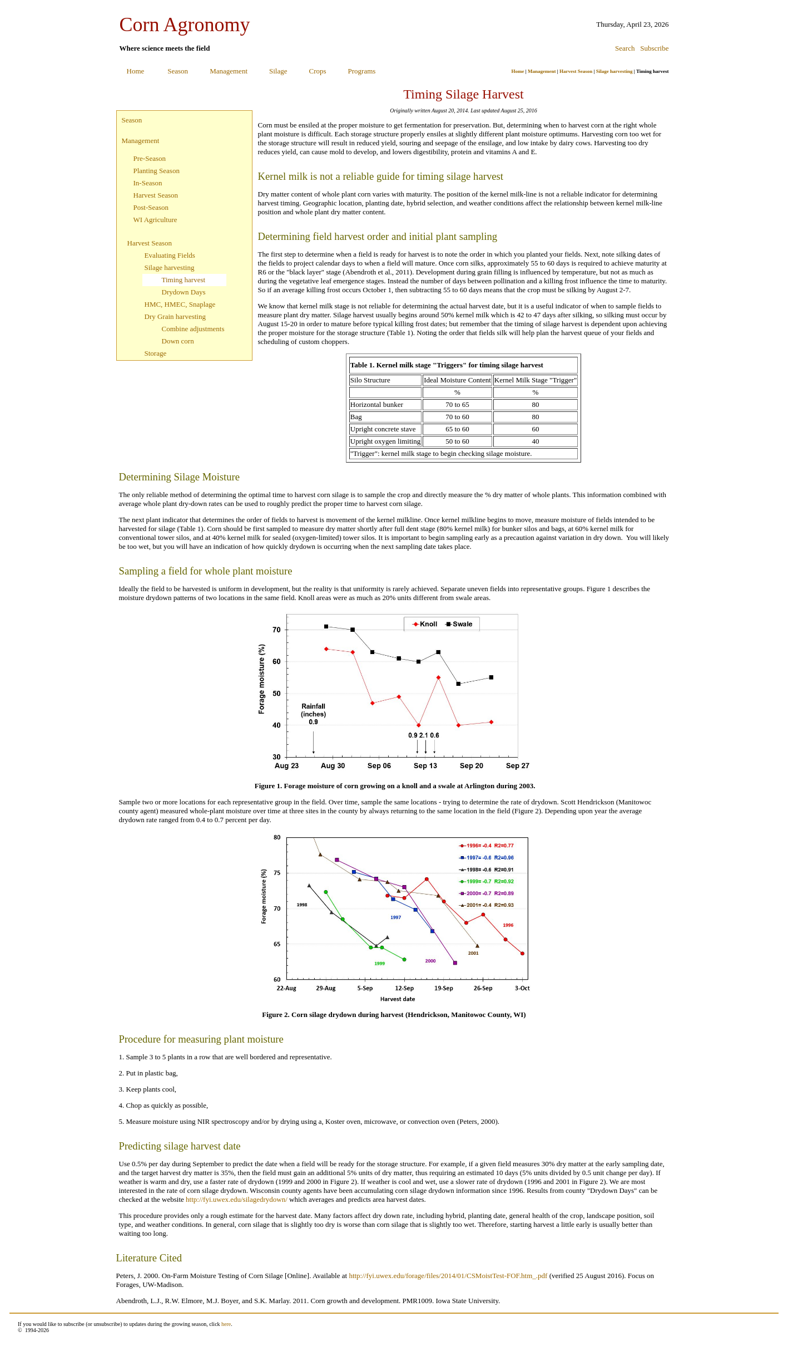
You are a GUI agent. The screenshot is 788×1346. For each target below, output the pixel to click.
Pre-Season (149, 158)
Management (228, 71)
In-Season (147, 183)
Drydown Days (184, 292)
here (226, 1324)
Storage (156, 353)
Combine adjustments (193, 329)
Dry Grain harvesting (175, 316)
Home (136, 71)
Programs (362, 71)
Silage (278, 71)
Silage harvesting (614, 71)
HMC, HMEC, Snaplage (180, 304)
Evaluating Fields (170, 255)
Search (625, 48)
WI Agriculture (155, 219)
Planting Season (156, 170)
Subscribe (654, 48)
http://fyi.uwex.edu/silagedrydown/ (237, 1199)
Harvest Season (575, 71)
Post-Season (151, 207)
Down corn (178, 341)
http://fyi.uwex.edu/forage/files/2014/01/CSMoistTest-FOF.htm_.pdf (448, 1275)
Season (177, 71)
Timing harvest (184, 280)
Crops (317, 71)
